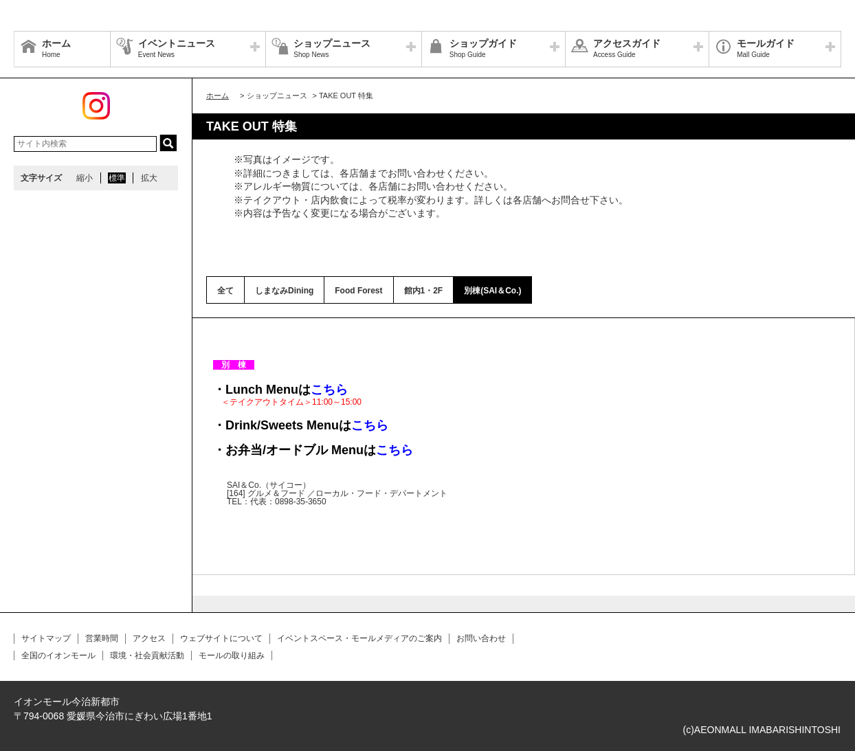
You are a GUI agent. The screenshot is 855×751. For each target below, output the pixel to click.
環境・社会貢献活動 (147, 655)
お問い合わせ (481, 638)
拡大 (149, 178)
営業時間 (101, 638)
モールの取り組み (232, 655)
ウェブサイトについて (221, 638)
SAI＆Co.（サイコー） (269, 485)
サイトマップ (46, 638)
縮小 (84, 178)
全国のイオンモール (58, 655)
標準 (117, 178)
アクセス (149, 638)
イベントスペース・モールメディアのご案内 (359, 638)
